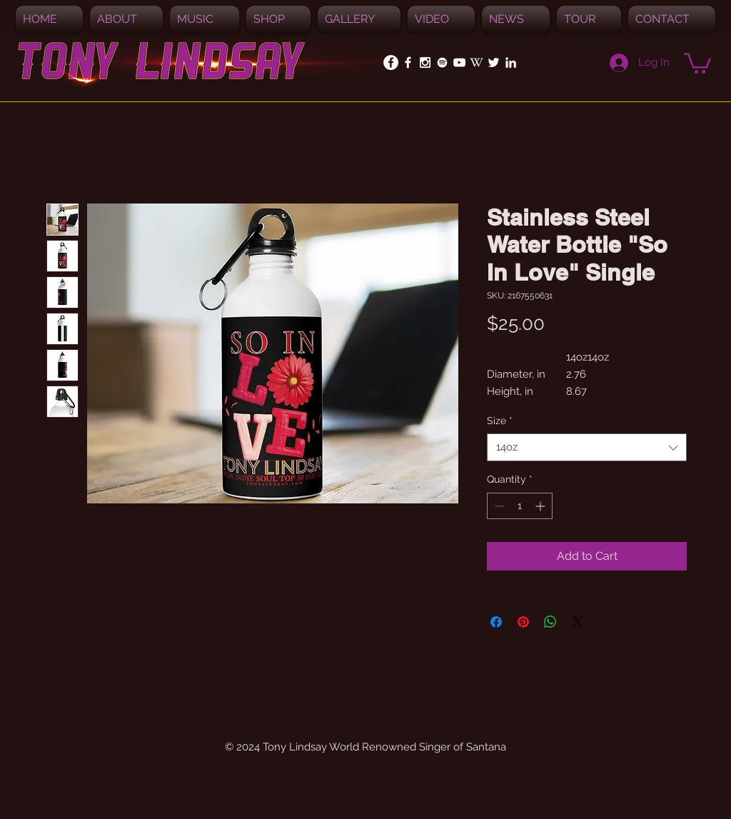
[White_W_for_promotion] (476, 62)
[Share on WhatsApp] (550, 621)
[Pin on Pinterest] (523, 621)
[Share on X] (577, 621)
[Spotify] (442, 62)
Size (500, 420)
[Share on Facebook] (496, 621)
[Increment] (541, 505)
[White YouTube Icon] (459, 62)
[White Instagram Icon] (425, 62)
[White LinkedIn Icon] (510, 62)
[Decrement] (498, 505)
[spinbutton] (520, 505)
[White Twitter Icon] (493, 62)
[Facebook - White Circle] (390, 62)
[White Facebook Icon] (407, 62)
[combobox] (587, 447)
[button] (204, 19)
